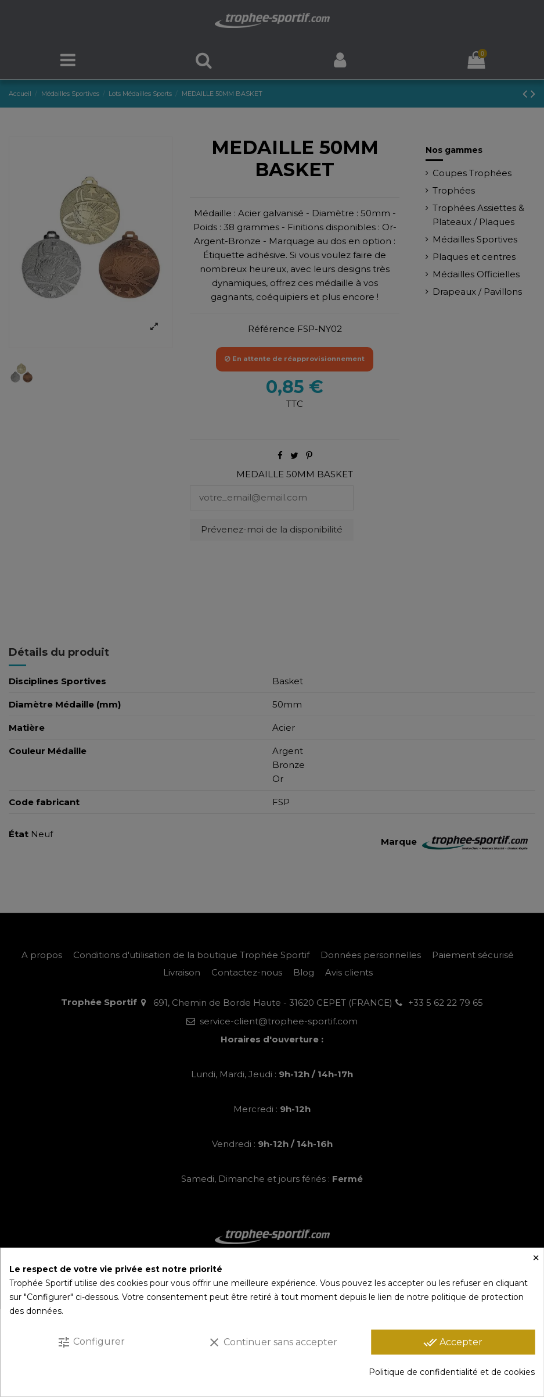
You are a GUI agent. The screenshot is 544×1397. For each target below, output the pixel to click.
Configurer (91, 1342)
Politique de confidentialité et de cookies (452, 1372)
